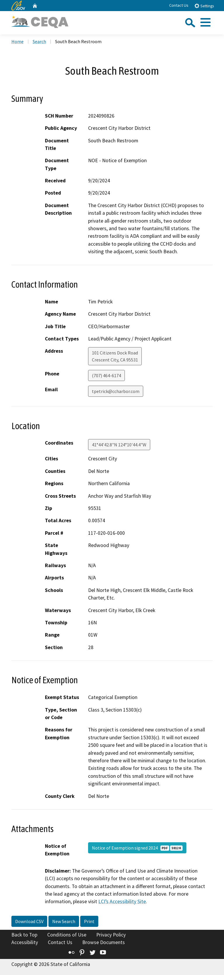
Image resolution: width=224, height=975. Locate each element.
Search (39, 41)
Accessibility (24, 942)
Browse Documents (103, 942)
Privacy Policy (111, 935)
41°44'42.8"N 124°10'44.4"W (119, 445)
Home (17, 41)
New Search (63, 921)
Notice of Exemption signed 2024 (137, 848)
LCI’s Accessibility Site (122, 901)
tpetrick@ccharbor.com (115, 391)
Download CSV (29, 921)
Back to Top (24, 935)
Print (89, 921)
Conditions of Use (66, 935)
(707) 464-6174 (106, 375)
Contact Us (178, 5)
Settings (204, 5)
